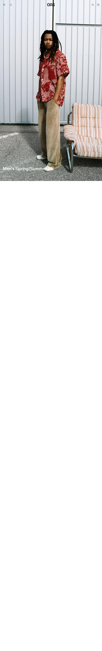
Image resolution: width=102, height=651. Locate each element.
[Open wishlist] (93, 5)
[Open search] (11, 5)
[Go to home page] (51, 4)
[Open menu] (4, 5)
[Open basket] (98, 5)
